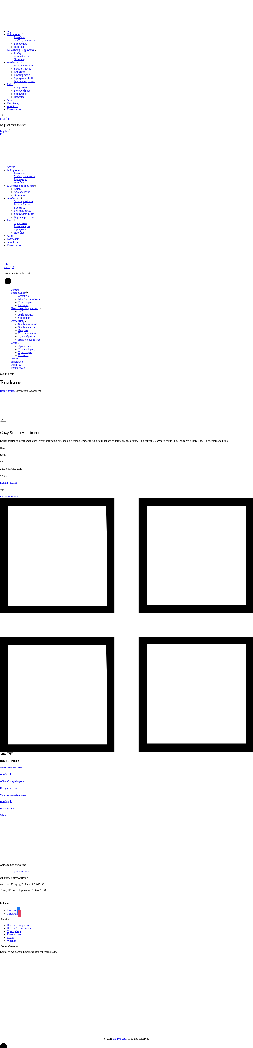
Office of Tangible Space (12, 781)
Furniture (5, 496)
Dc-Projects (119, 1038)
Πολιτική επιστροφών (19, 928)
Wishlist (11, 940)
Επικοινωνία (14, 934)
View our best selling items (13, 795)
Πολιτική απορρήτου (18, 925)
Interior (13, 482)
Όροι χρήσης (14, 931)
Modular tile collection (11, 767)
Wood (3, 815)
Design (4, 482)
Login (10, 937)
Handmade (6, 774)
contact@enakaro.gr (7, 872)
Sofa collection (7, 808)
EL (1, 134)
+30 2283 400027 (23, 872)
